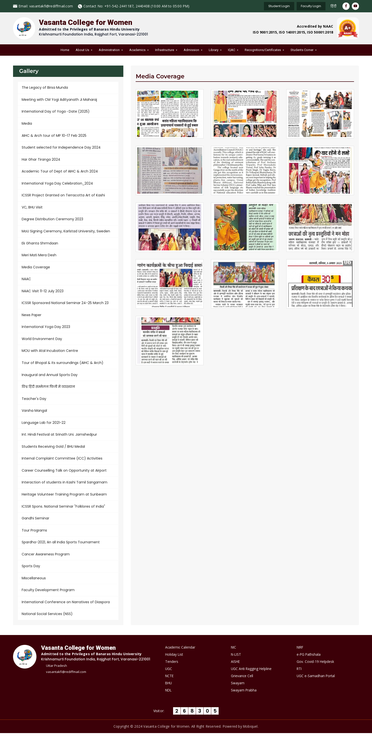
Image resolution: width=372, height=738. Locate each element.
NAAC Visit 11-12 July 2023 (43, 293)
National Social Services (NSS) (47, 619)
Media (27, 123)
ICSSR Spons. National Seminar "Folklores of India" (63, 510)
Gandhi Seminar (35, 522)
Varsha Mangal (34, 413)
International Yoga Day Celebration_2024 (57, 184)
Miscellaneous (34, 582)
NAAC (26, 280)
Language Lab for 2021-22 (43, 425)
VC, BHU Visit (32, 208)
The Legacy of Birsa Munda (45, 87)
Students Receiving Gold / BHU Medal (53, 449)
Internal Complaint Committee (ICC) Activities (62, 462)
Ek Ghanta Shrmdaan (40, 244)
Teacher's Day (34, 401)
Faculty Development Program (48, 594)
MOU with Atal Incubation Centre (50, 353)
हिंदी (333, 6)
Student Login (276, 6)
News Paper (31, 317)
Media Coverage (36, 268)
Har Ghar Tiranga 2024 (41, 160)
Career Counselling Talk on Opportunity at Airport (64, 474)
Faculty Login (310, 6)
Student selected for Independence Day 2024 (61, 148)
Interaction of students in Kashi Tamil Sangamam (64, 486)
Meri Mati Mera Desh (39, 256)
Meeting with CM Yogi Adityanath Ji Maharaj (59, 99)
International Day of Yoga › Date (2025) (56, 111)
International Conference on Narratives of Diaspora (66, 606)
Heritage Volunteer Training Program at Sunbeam (64, 498)
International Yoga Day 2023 (46, 329)
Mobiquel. (251, 731)
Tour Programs (34, 534)
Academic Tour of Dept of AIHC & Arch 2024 (60, 172)
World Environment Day (42, 341)
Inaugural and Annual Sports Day (50, 377)
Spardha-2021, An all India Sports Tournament (61, 546)
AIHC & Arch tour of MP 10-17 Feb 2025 (54, 136)
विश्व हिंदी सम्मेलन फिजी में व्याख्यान (48, 389)
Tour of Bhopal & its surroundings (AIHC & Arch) (62, 365)
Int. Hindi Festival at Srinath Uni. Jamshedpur (59, 437)
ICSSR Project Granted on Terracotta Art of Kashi (63, 196)
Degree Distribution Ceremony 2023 (52, 220)
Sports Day (31, 570)
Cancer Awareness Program (46, 558)
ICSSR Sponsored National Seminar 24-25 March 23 (65, 305)
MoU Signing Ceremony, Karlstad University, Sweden (66, 232)
